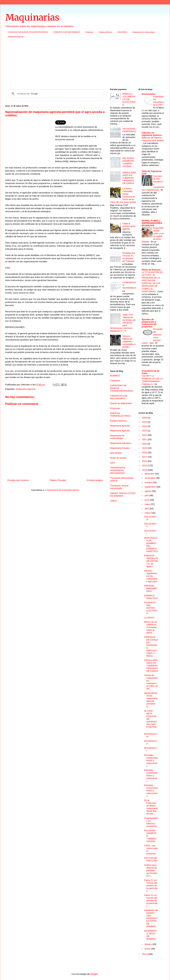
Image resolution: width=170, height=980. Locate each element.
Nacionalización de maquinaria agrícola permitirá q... (150, 700)
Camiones (115, 380)
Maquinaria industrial (120, 443)
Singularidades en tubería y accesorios (151, 822)
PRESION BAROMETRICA (150, 588)
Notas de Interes (118, 458)
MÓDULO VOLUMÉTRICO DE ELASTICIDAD (128, 99)
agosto (148, 491)
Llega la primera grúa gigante (128, 226)
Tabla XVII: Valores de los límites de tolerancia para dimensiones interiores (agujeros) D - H (122, 322)
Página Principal (58, 480)
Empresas (89, 32)
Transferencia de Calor (150, 372)
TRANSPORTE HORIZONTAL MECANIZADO (117, 470)
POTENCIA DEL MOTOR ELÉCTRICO (150, 607)
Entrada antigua (95, 480)
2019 (145, 448)
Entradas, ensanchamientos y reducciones (151, 760)
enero (148, 948)
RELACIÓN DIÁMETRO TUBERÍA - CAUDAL (128, 162)
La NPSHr (149, 617)
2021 (145, 439)
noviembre (150, 478)
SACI (112, 462)
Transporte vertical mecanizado (119, 486)
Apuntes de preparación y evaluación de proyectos (149, 323)
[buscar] (56, 94)
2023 (145, 430)
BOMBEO (115, 375)
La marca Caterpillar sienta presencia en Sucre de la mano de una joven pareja (123, 195)
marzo (148, 513)
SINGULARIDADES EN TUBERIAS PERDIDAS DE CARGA (129, 177)
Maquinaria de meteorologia (144, 32)
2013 (145, 954)
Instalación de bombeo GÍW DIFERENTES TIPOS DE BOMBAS (151, 918)
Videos (113, 500)
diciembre (150, 473)
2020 (145, 443)
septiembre (150, 486)
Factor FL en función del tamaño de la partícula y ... (150, 885)
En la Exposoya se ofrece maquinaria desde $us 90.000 (150, 807)
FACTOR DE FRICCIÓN (150, 859)
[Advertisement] (85, 64)
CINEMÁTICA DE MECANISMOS (66, 32)
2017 (145, 457)
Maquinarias (32, 17)
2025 (145, 422)
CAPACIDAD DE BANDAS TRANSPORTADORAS (28, 32)
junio (147, 500)
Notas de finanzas (151, 269)
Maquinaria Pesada (119, 448)
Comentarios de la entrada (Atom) (62, 490)
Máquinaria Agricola (15, 37)
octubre (149, 482)
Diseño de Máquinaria (121, 403)
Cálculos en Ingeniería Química (152, 133)
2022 (145, 435)
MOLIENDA (122, 32)
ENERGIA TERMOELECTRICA (120, 414)
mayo (148, 504)
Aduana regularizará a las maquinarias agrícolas (150, 576)
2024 (145, 426)
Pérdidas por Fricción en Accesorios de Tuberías (128, 257)
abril (147, 508)
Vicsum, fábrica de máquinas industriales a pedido (128, 341)
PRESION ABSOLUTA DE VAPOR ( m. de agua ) (151, 561)
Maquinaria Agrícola (120, 425)
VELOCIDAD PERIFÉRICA (129, 130)
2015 (145, 465)
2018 (145, 452)
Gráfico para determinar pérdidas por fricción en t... (150, 870)
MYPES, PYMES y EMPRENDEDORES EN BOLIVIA (152, 223)
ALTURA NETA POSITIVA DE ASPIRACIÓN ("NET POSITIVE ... (150, 720)
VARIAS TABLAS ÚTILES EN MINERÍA (122, 494)
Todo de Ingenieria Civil (151, 172)
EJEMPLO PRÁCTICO (151, 596)
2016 (145, 461)
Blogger (94, 974)
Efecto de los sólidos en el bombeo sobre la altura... (150, 627)
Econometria (148, 94)
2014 (145, 470)
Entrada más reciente (18, 480)
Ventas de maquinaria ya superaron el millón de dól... (151, 682)
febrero (148, 944)
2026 (145, 417)
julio (147, 495)
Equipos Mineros (105, 32)
